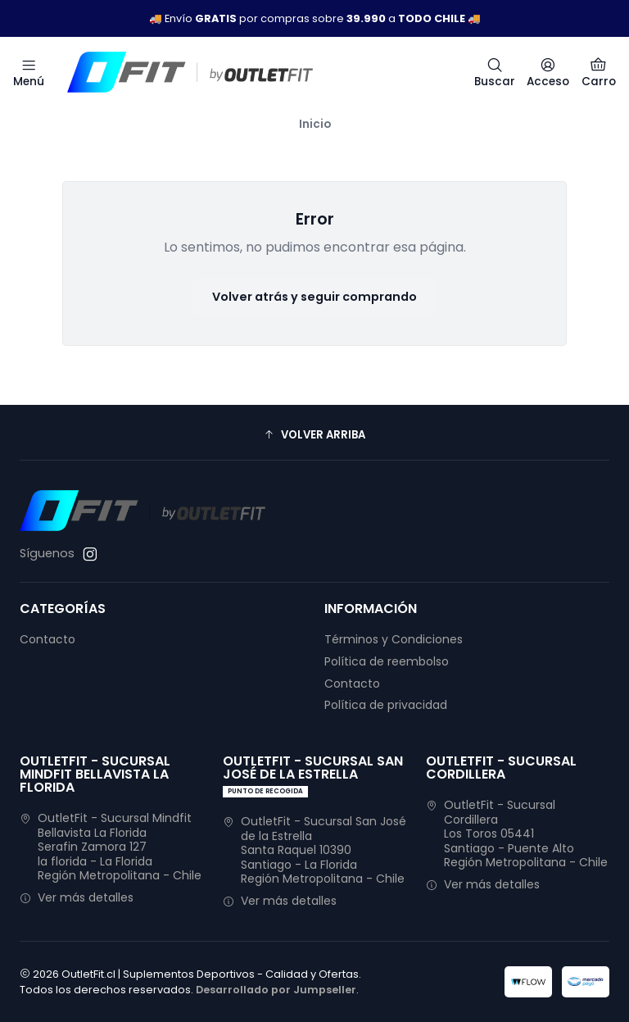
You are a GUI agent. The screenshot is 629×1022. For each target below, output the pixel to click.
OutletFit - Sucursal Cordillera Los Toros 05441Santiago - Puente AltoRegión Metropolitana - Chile (517, 833)
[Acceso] (547, 72)
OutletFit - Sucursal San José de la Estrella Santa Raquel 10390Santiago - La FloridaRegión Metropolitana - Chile (314, 850)
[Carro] (598, 72)
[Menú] (29, 72)
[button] (314, 434)
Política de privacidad (385, 705)
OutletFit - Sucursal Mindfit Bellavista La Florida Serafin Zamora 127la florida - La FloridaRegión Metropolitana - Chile (110, 846)
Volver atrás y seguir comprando (314, 296)
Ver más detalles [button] (76, 897)
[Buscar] (494, 72)
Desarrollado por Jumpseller (276, 990)
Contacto (47, 639)
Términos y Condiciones (393, 639)
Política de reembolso (386, 661)
